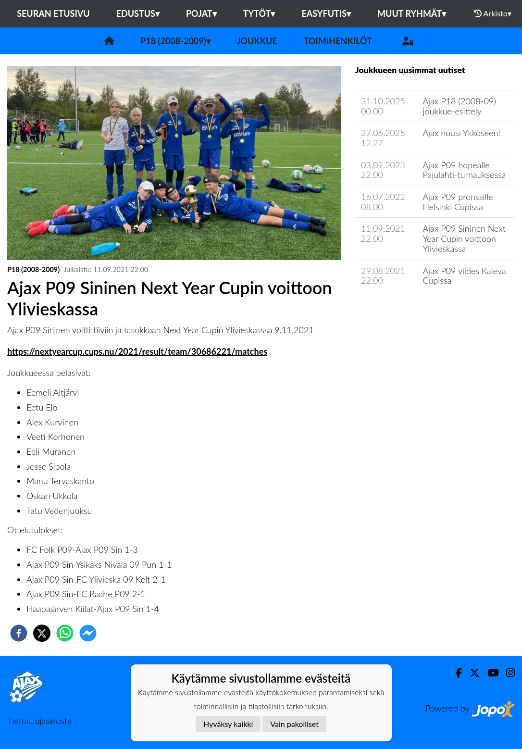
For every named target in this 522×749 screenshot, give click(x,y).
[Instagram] (506, 673)
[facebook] (18, 633)
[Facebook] (455, 673)
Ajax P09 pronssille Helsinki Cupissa (458, 201)
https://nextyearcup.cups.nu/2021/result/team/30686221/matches (137, 351)
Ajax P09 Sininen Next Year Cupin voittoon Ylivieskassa (464, 238)
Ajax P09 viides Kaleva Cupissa (464, 275)
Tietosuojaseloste (39, 720)
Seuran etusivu (53, 13)
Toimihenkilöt (338, 41)
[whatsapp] (65, 633)
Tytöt (259, 13)
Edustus (138, 13)
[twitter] (41, 633)
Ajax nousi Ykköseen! (461, 132)
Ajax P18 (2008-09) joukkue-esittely (459, 106)
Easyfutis (326, 13)
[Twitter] (471, 673)
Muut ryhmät (411, 13)
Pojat (201, 13)
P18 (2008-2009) (175, 41)
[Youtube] (489, 673)
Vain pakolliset (294, 723)
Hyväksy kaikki (228, 723)
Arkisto (492, 13)
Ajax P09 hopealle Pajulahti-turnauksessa (464, 170)
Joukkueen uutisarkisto (404, 307)
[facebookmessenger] (88, 633)
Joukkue (257, 41)
